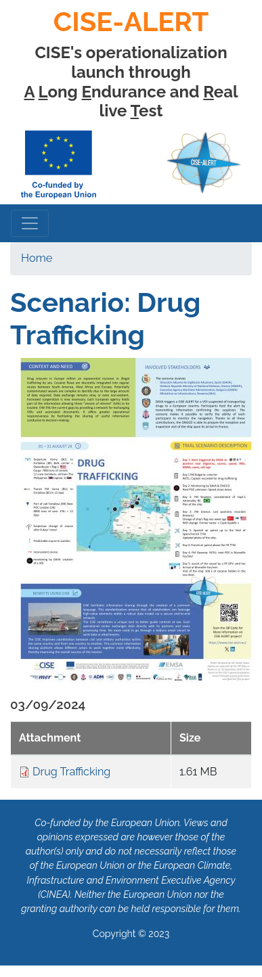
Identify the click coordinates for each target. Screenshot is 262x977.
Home (36, 258)
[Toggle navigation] (30, 223)
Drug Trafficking (71, 771)
